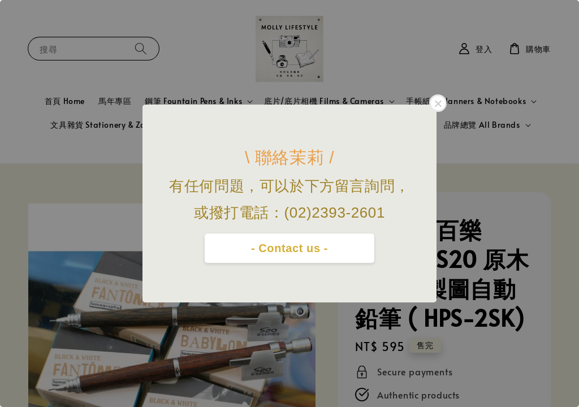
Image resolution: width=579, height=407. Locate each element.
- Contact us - (289, 248)
